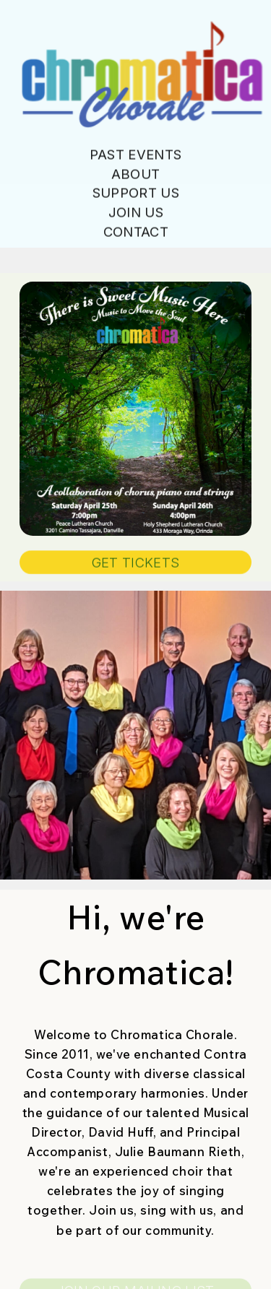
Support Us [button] (136, 193)
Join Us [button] (135, 213)
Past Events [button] (136, 155)
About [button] (135, 174)
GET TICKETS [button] (136, 562)
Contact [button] (135, 232)
